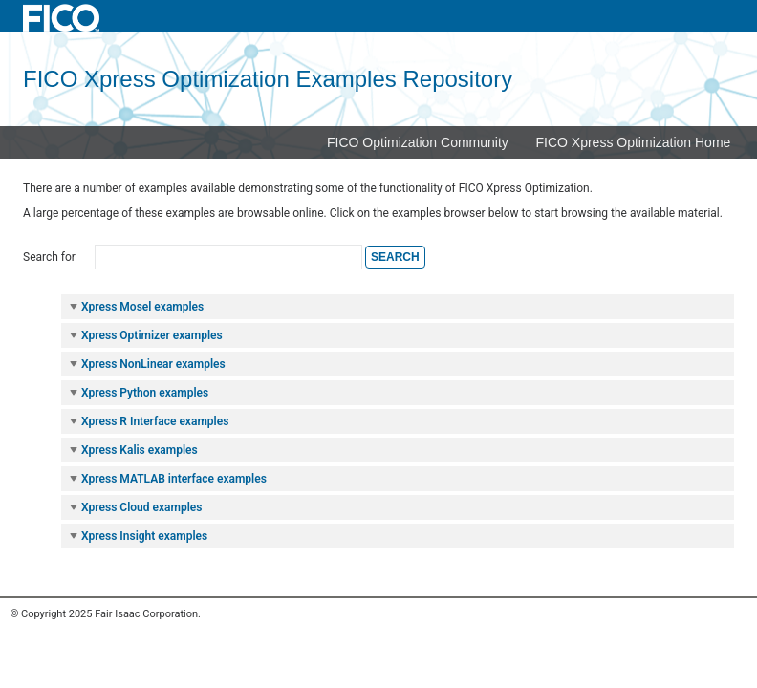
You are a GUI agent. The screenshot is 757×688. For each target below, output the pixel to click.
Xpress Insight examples (137, 536)
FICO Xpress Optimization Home (633, 142)
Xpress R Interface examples (148, 421)
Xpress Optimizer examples (145, 335)
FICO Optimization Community (417, 142)
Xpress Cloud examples (135, 507)
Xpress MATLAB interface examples (167, 478)
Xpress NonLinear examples (147, 364)
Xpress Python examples (138, 392)
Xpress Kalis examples (133, 450)
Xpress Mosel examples (136, 306)
